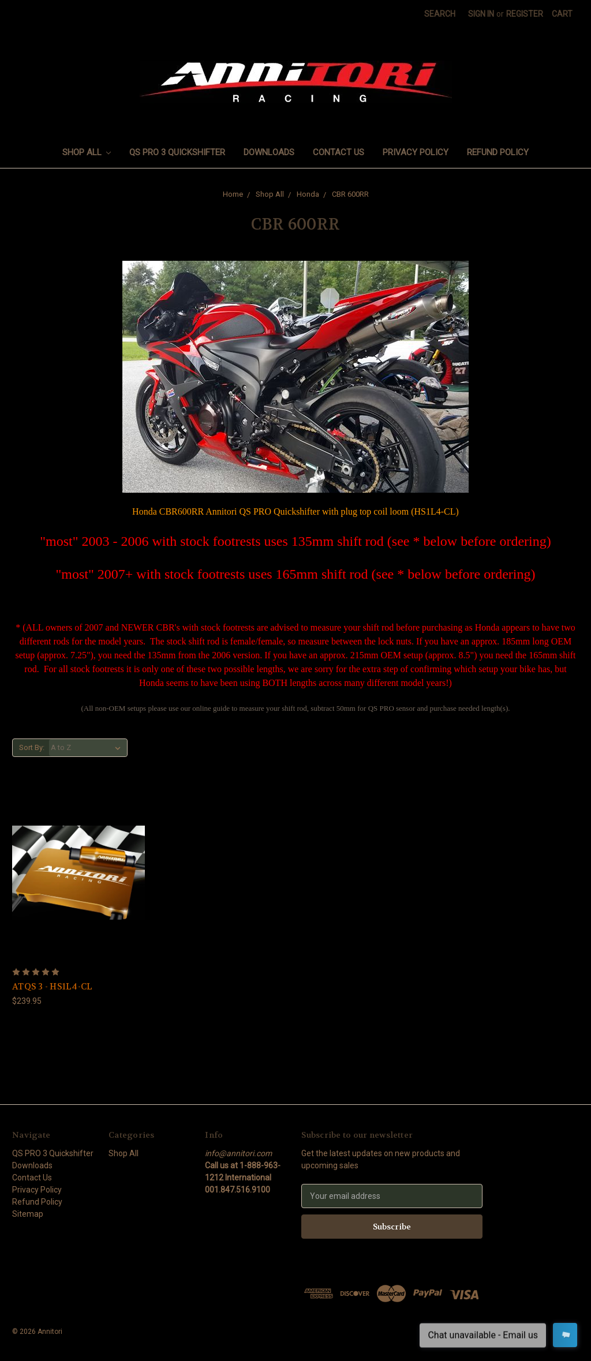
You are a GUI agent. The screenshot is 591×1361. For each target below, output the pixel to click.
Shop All (86, 152)
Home (233, 194)
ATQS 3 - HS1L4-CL (52, 986)
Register (524, 13)
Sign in (481, 13)
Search (439, 13)
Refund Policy (498, 152)
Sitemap (27, 1213)
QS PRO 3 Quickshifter (177, 152)
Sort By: (31, 747)
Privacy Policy (415, 152)
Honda (308, 194)
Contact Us (338, 152)
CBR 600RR (350, 194)
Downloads (269, 152)
